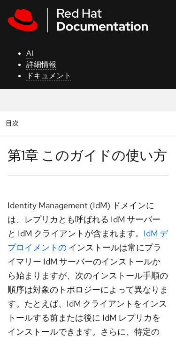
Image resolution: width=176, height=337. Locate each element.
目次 (13, 122)
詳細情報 (41, 64)
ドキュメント (48, 76)
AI (29, 53)
